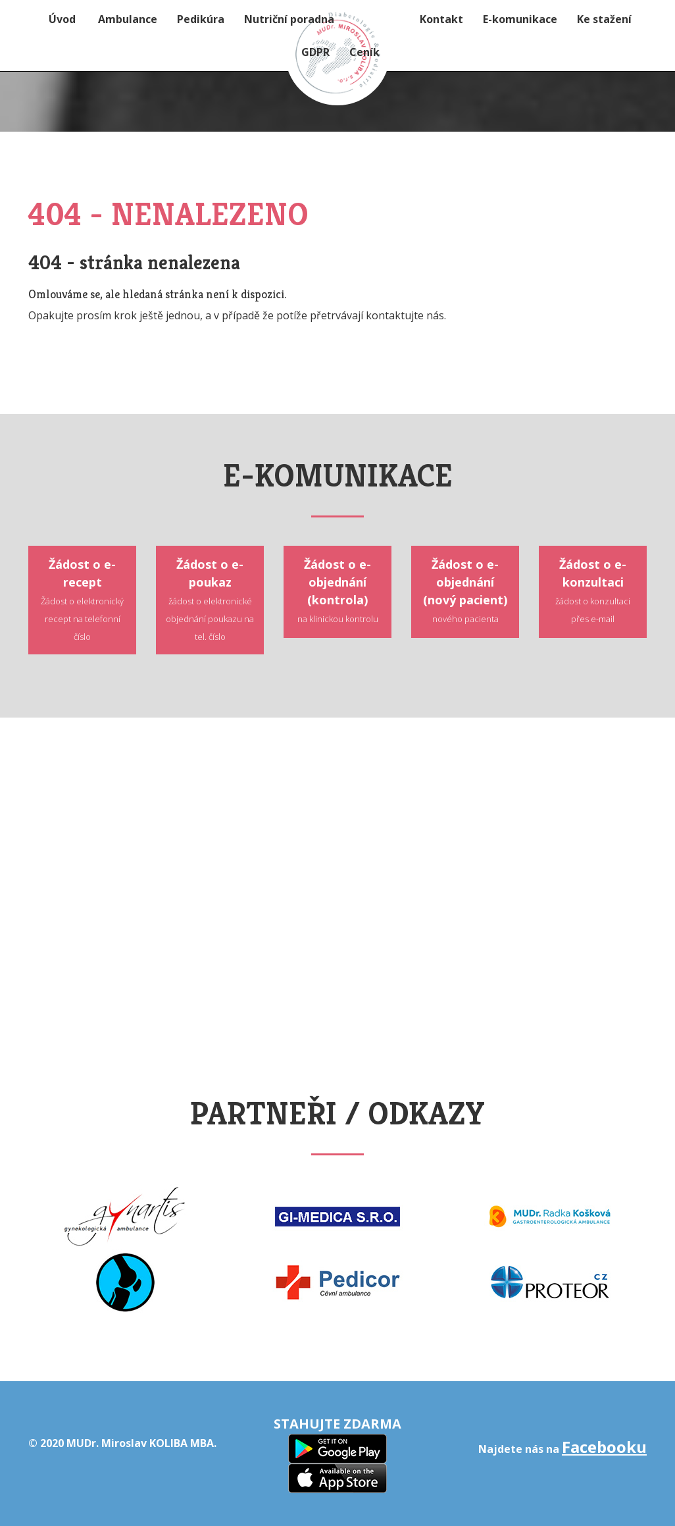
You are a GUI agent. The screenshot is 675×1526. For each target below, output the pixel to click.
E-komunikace (520, 19)
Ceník (364, 52)
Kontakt (441, 19)
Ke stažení (604, 19)
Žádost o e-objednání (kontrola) (337, 590)
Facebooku (604, 1447)
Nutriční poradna (289, 19)
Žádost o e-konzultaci (592, 590)
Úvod (62, 19)
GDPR (315, 52)
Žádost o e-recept (82, 599)
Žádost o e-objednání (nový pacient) (465, 590)
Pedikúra (200, 19)
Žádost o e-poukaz (210, 599)
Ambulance (127, 19)
